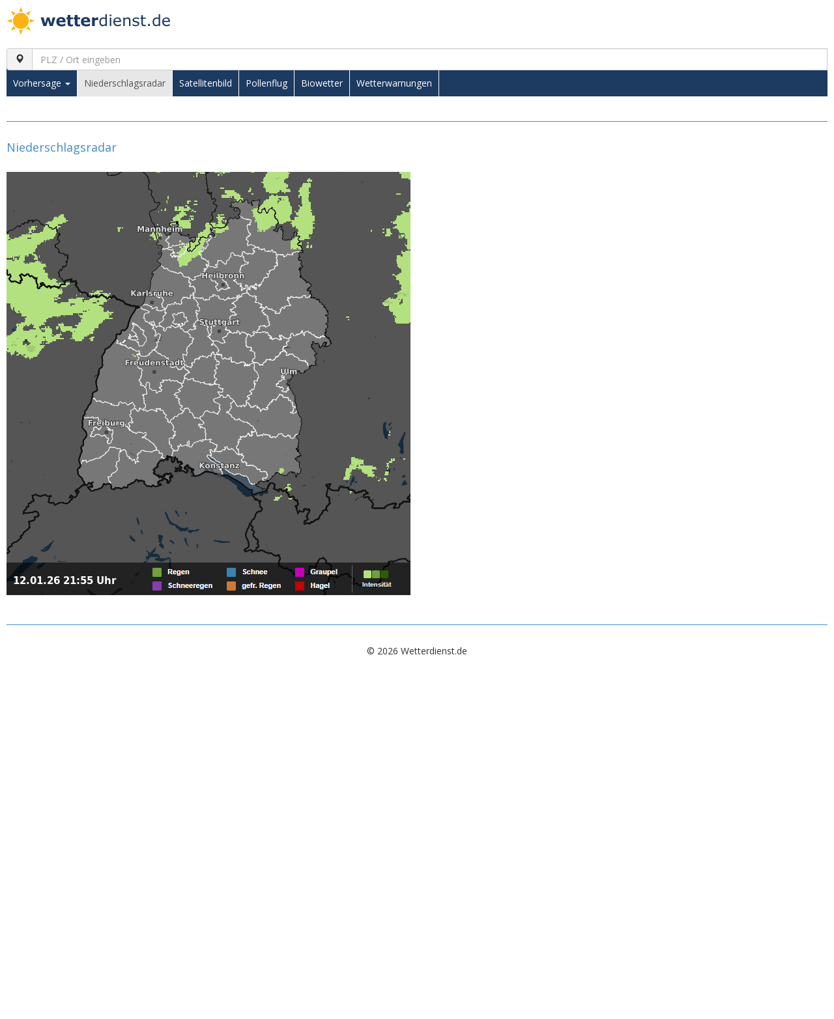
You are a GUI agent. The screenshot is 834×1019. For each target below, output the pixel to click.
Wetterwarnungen (394, 83)
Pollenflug (266, 83)
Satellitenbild (205, 83)
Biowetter (322, 83)
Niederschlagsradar (124, 83)
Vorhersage (41, 83)
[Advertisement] (397, 765)
